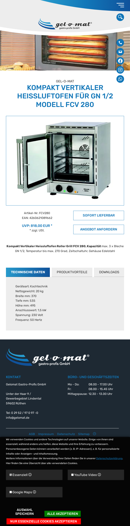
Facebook (120, 61)
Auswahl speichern (24, 512)
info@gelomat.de (120, 52)
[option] (65, 51)
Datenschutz (66, 434)
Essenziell (20, 475)
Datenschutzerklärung (109, 458)
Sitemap (84, 434)
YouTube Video (86, 475)
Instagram (120, 70)
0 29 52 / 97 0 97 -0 (120, 42)
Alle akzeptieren (62, 514)
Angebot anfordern (98, 229)
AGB (32, 434)
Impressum (46, 434)
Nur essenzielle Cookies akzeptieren (43, 521)
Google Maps (22, 492)
